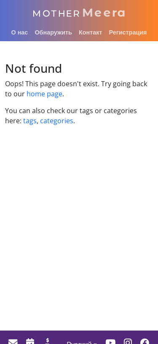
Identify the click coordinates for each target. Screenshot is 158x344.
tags (30, 120)
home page (44, 93)
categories (55, 120)
